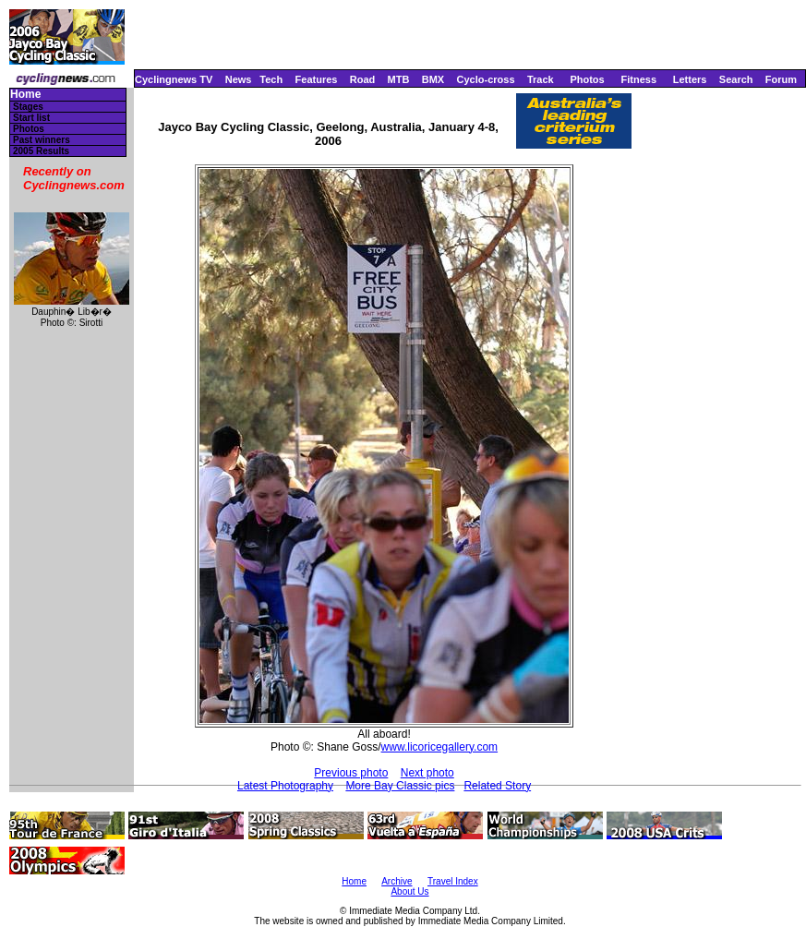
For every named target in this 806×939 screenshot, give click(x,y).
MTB (399, 79)
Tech (271, 79)
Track (540, 79)
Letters (690, 79)
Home (25, 95)
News (238, 79)
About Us (409, 891)
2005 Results (41, 151)
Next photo (427, 772)
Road (363, 79)
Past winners (41, 140)
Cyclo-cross (486, 79)
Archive (396, 881)
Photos (587, 79)
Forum (781, 79)
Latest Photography (285, 785)
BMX (433, 79)
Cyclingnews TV (173, 79)
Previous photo (351, 772)
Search (736, 79)
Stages (28, 107)
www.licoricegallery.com (439, 746)
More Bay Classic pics (399, 785)
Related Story (497, 785)
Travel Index (452, 881)
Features (316, 79)
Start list (31, 118)
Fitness (638, 79)
